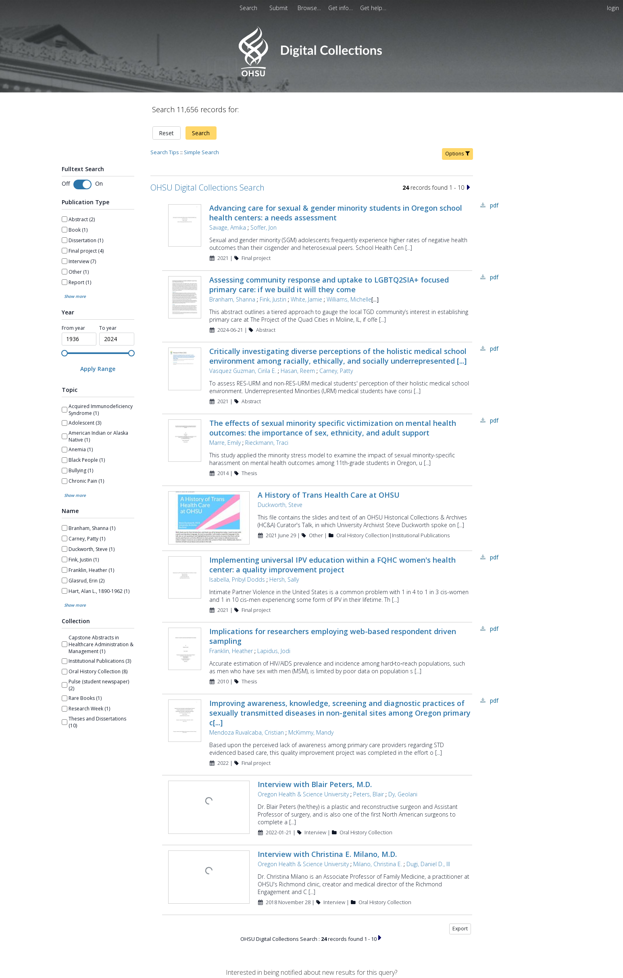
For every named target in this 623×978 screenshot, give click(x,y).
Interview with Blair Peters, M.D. (315, 784)
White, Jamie (306, 299)
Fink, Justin (273, 299)
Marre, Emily (225, 442)
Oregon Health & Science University (303, 794)
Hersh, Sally (284, 579)
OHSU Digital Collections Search (207, 187)
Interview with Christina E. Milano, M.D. (327, 854)
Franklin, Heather (231, 651)
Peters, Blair (368, 794)
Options (457, 153)
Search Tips (164, 152)
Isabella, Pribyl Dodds (237, 579)
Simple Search (201, 152)
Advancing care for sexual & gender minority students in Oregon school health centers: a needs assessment (335, 212)
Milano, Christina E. (377, 864)
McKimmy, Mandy (310, 732)
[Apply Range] (98, 368)
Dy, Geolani (402, 794)
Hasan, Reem (298, 371)
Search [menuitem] (248, 8)
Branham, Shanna (232, 299)
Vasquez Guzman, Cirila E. (242, 371)
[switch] (82, 184)
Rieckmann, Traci (266, 442)
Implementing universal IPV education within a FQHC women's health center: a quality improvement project (332, 564)
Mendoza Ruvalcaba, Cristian (246, 732)
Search (201, 133)
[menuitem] (279, 8)
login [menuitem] (613, 8)
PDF (494, 205)
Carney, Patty (336, 371)
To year (108, 328)
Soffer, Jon (263, 227)
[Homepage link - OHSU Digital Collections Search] (311, 74)
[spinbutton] (79, 339)
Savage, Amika (227, 227)
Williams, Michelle (349, 299)
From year (73, 328)
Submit (279, 8)
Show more (75, 296)
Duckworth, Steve (280, 505)
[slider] (64, 353)
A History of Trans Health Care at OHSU (329, 495)
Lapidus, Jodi (273, 651)
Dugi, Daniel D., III (428, 864)
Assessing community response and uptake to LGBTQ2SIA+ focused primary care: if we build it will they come (329, 284)
